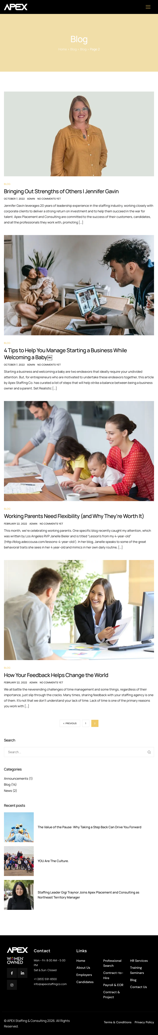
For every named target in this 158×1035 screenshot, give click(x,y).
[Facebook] (12, 973)
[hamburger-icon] (149, 7)
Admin (31, 199)
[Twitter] (22, 973)
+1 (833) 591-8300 (45, 979)
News (8, 792)
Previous (71, 724)
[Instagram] (12, 985)
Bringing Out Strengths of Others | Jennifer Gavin (63, 191)
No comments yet (49, 199)
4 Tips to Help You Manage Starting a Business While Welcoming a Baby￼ (67, 354)
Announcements (16, 780)
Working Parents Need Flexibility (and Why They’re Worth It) (76, 517)
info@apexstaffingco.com (50, 984)
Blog (7, 184)
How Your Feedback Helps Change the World (58, 676)
